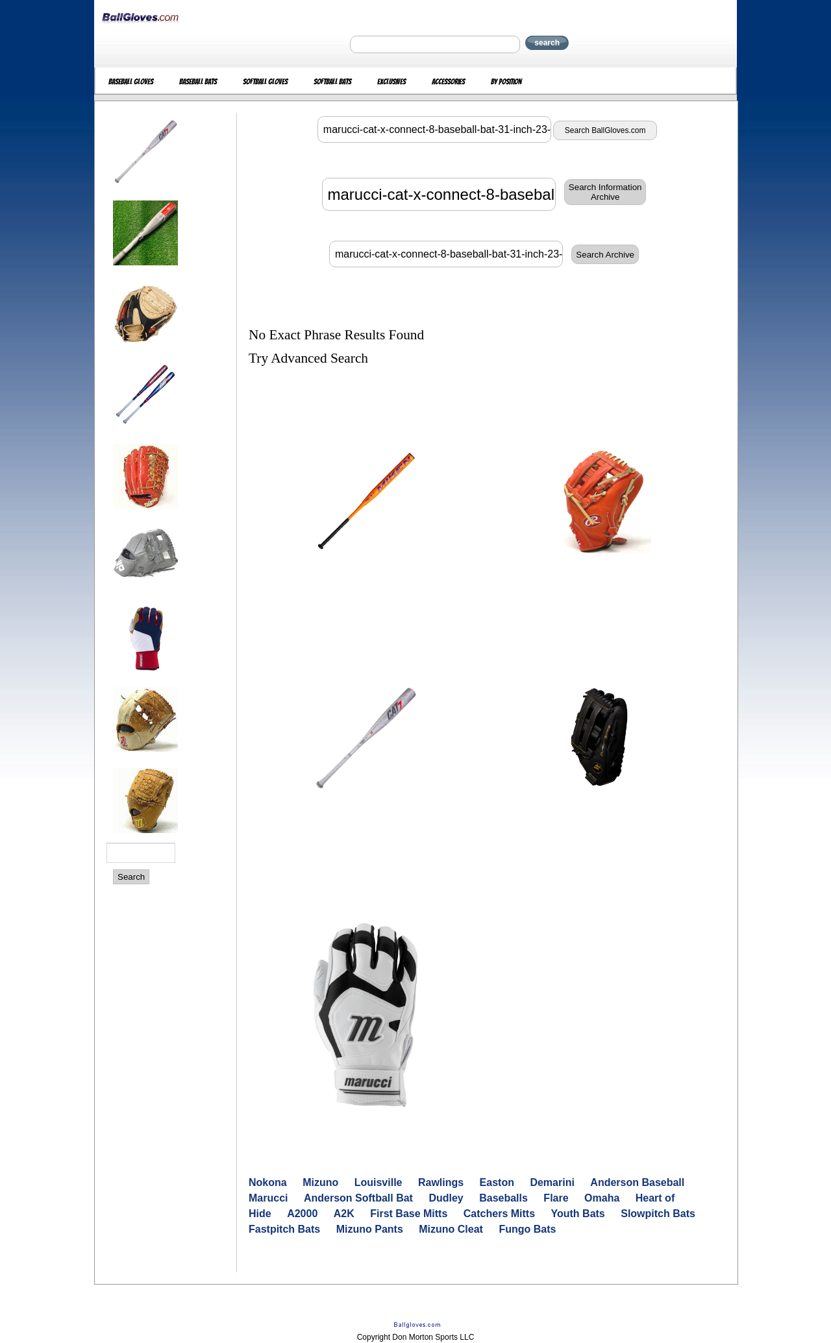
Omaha (601, 1198)
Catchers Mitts (499, 1213)
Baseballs (503, 1198)
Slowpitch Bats (658, 1213)
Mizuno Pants (369, 1229)
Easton (497, 1182)
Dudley (445, 1198)
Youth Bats (578, 1213)
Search (131, 877)
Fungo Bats (527, 1229)
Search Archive (605, 255)
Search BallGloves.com (605, 130)
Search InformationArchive (605, 192)
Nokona (268, 1182)
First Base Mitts (408, 1213)
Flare (555, 1198)
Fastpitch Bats (284, 1229)
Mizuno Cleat (451, 1229)
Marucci (268, 1198)
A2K (344, 1213)
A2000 (302, 1213)
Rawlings (441, 1182)
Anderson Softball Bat (358, 1198)
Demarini (552, 1182)
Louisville (378, 1182)
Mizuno (320, 1182)
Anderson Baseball (637, 1182)
